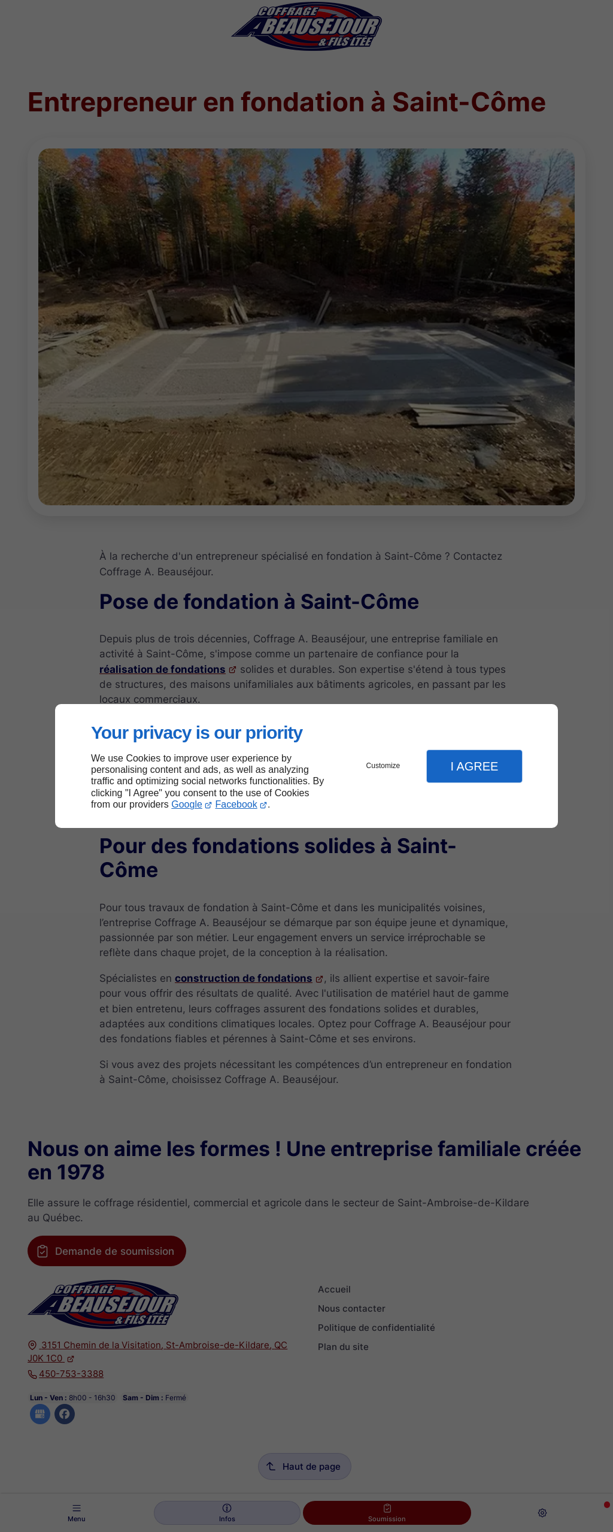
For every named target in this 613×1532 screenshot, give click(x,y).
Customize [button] (383, 766)
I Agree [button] (474, 766)
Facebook (236, 804)
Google (186, 804)
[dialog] (306, 766)
